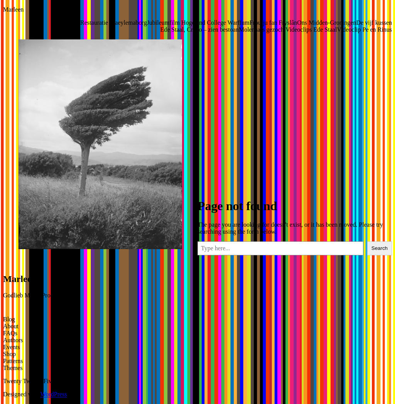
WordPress (54, 394)
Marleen (13, 9)
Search (379, 248)
